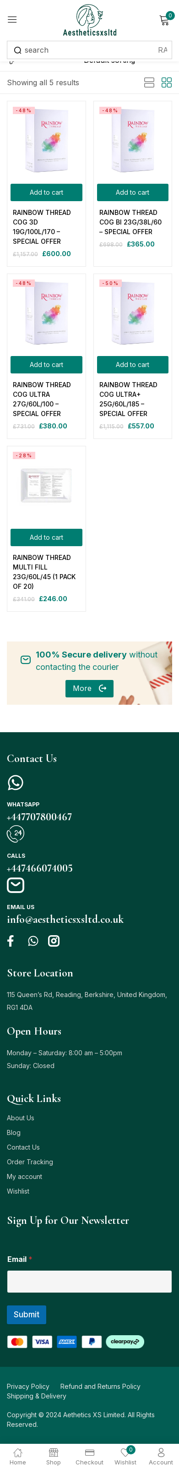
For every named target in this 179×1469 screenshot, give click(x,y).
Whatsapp (23, 804)
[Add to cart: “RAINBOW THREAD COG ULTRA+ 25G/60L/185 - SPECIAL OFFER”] (133, 364)
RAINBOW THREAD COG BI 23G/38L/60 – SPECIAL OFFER (130, 222)
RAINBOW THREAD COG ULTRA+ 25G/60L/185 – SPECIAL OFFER (128, 399)
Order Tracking (30, 1162)
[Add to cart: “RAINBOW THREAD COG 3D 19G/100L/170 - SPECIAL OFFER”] (46, 192)
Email (20, 1259)
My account (24, 1176)
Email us (20, 907)
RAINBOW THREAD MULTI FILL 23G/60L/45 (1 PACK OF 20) (44, 572)
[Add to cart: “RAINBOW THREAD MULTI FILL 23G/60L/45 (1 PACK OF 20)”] (46, 537)
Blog (14, 1132)
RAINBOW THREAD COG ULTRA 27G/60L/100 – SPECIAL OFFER (42, 399)
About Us (20, 1118)
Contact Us (23, 1147)
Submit (26, 1314)
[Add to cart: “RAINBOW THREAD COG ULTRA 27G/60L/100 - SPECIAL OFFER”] (46, 364)
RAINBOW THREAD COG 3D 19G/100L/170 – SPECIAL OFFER (42, 226)
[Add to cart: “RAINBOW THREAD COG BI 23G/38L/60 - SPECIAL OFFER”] (133, 192)
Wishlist (18, 1191)
